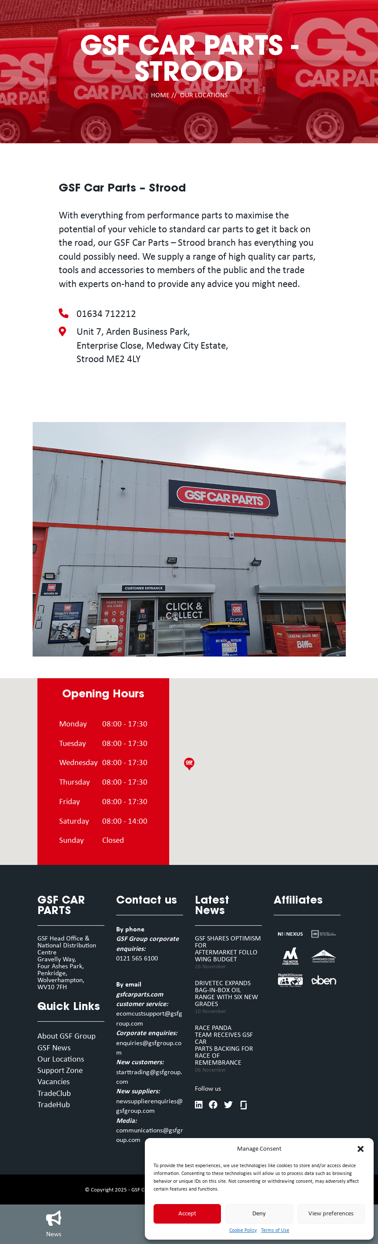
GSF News (53, 1048)
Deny (259, 1214)
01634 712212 (106, 315)
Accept (187, 1214)
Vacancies (53, 1082)
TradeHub (53, 1105)
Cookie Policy (243, 1230)
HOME (160, 95)
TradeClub (54, 1094)
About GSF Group (66, 1037)
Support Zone (60, 1071)
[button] (360, 1149)
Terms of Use (275, 1230)
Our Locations (60, 1060)
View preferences (331, 1214)
